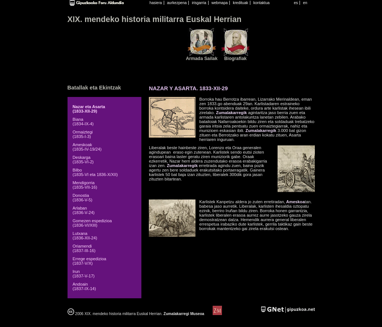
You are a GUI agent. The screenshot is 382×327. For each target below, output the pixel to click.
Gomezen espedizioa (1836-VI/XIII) (92, 222)
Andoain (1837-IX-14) (84, 286)
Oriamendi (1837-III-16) (84, 248)
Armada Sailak (201, 58)
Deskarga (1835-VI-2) (83, 159)
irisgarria (199, 3)
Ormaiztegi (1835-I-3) (83, 134)
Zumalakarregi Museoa (183, 314)
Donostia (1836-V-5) (83, 197)
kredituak (240, 3)
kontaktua (261, 3)
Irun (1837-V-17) (84, 273)
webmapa (220, 3)
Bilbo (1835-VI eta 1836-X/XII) (95, 172)
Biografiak (235, 58)
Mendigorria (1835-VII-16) (85, 184)
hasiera (156, 3)
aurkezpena (177, 3)
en (305, 3)
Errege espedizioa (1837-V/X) (89, 261)
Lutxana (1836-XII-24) (85, 235)
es (296, 3)
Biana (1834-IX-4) (83, 121)
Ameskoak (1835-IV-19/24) (87, 146)
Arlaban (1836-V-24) (84, 210)
